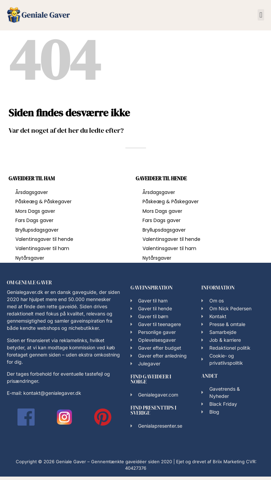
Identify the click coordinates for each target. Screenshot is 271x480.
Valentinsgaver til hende (44, 239)
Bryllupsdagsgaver (37, 229)
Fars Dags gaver (34, 220)
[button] (261, 15)
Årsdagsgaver (31, 192)
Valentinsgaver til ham (42, 248)
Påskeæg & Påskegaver (43, 201)
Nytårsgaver (29, 258)
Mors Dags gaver (35, 211)
